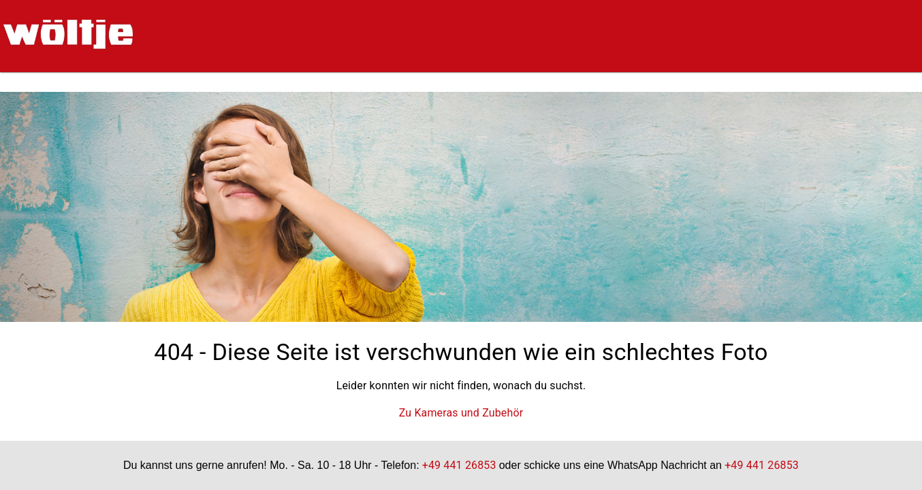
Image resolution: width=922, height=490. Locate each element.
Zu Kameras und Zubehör (461, 412)
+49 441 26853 (459, 465)
